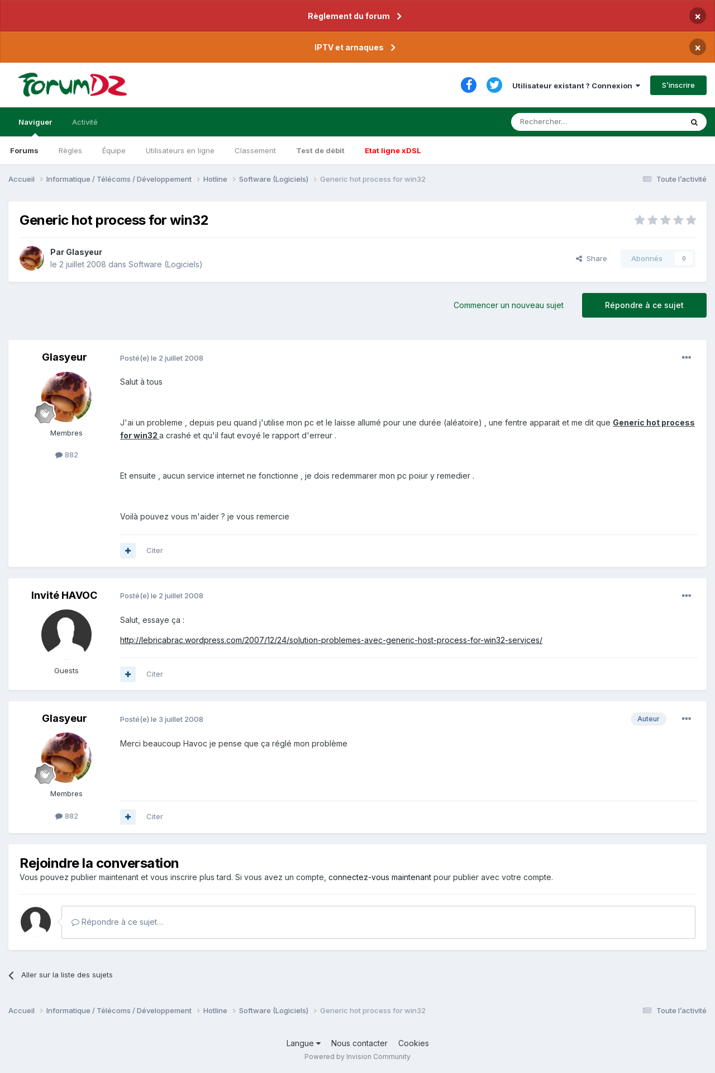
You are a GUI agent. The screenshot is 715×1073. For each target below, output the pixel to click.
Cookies (413, 1043)
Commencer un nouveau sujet (509, 305)
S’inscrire (678, 85)
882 (66, 454)
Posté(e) (161, 357)
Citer (154, 550)
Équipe (114, 150)
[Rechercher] (572, 122)
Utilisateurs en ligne (180, 150)
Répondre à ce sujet (644, 305)
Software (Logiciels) (165, 264)
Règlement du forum (349, 16)
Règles (70, 150)
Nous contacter (359, 1043)
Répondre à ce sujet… (117, 922)
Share (591, 258)
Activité (85, 121)
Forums (24, 150)
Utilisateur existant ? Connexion (576, 85)
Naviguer (35, 126)
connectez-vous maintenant (379, 877)
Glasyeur (84, 252)
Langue (304, 1043)
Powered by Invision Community (357, 1056)
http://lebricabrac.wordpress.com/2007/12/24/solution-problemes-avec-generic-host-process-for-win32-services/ (331, 640)
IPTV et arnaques (349, 47)
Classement (255, 150)
